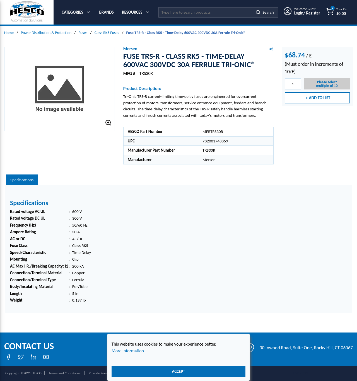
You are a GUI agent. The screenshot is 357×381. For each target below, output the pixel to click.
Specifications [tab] (21, 179)
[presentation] (22, 179)
